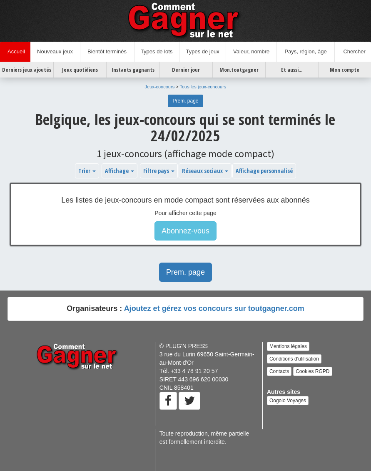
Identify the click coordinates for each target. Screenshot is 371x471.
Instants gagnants (133, 69)
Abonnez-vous (185, 231)
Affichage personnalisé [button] (264, 171)
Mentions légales (288, 346)
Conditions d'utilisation (294, 359)
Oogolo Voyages (287, 400)
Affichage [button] (119, 171)
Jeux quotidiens (80, 69)
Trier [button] (87, 171)
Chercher (353, 51)
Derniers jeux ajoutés (26, 69)
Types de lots (157, 51)
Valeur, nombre (251, 51)
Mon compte (344, 69)
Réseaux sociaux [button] (205, 171)
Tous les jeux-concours (202, 86)
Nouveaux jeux (55, 51)
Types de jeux (202, 51)
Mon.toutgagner (239, 69)
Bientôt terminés (107, 51)
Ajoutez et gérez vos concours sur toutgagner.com (214, 308)
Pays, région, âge (305, 51)
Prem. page (185, 101)
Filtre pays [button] (158, 171)
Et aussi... (291, 69)
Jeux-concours (160, 86)
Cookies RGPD (312, 371)
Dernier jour (186, 69)
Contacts (279, 371)
